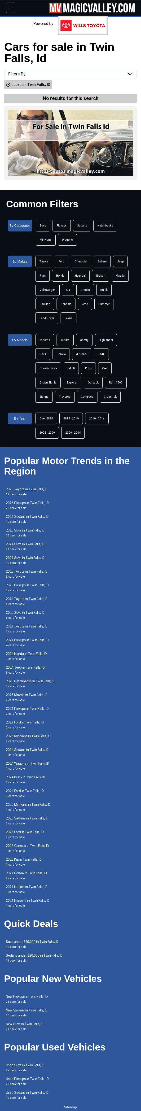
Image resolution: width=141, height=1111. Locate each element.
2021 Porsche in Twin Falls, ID (27, 903)
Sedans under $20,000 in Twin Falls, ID (34, 958)
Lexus (68, 318)
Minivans (46, 239)
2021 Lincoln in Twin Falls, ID (27, 889)
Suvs (43, 225)
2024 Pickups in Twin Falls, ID (27, 642)
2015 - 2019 (71, 418)
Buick (104, 290)
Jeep (120, 261)
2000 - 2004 (73, 432)
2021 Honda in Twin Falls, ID (26, 875)
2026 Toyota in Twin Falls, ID (27, 491)
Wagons (67, 239)
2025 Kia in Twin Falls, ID (24, 862)
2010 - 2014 (97, 418)
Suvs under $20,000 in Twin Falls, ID (32, 944)
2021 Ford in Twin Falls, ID (25, 724)
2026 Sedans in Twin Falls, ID (27, 519)
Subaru (102, 261)
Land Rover (47, 318)
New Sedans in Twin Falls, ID (27, 1012)
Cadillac (45, 304)
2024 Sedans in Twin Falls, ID (27, 752)
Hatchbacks (105, 225)
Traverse (64, 396)
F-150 (71, 368)
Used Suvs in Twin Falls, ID (25, 1067)
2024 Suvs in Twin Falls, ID (25, 546)
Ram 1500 (116, 382)
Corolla (61, 354)
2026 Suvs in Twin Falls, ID (25, 532)
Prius (88, 368)
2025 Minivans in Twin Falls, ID (28, 807)
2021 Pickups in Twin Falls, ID (27, 711)
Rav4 (43, 354)
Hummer (104, 304)
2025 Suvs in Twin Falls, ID (25, 615)
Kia (68, 290)
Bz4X (101, 354)
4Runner (81, 354)
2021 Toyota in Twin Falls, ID (27, 628)
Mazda (120, 275)
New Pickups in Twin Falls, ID (27, 999)
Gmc (85, 304)
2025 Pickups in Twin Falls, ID (27, 587)
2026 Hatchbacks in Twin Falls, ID (30, 683)
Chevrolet (81, 261)
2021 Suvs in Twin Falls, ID (25, 560)
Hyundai (80, 275)
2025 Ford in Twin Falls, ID (25, 834)
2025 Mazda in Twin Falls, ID (27, 697)
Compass (87, 396)
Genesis (66, 304)
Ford (61, 261)
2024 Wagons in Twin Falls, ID (27, 766)
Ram (43, 275)
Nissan (100, 275)
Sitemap (70, 1107)
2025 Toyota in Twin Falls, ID (27, 574)
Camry (84, 340)
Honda (60, 275)
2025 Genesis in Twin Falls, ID (27, 848)
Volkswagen (48, 290)
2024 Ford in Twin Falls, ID (25, 793)
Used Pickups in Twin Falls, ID (27, 1081)
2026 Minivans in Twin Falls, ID (28, 738)
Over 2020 (46, 418)
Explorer (72, 382)
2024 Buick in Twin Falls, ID (25, 779)
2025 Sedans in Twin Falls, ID (27, 820)
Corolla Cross (48, 368)
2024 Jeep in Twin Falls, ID (25, 670)
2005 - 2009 (47, 432)
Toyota (44, 261)
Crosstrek (110, 396)
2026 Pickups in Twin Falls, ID (27, 505)
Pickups (62, 225)
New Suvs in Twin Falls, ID (25, 1026)
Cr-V (105, 368)
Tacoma (45, 340)
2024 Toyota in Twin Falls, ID (27, 601)
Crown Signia (48, 382)
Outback (93, 382)
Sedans (82, 225)
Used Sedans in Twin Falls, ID (27, 1095)
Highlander (106, 340)
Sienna (44, 396)
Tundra (65, 340)
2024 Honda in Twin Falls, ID (26, 656)
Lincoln (85, 290)
